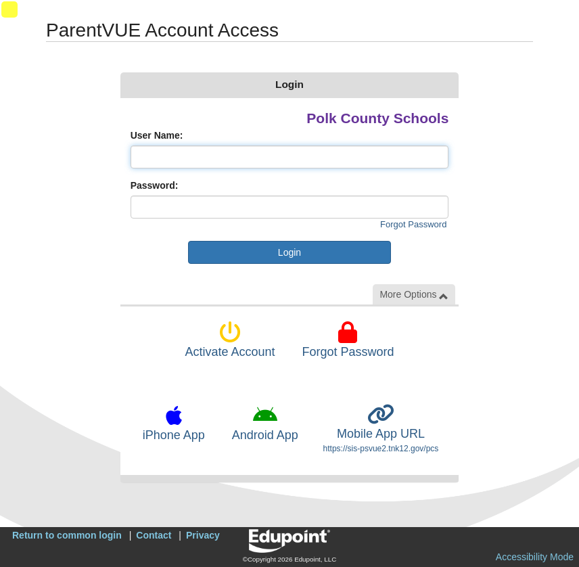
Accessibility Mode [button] (535, 556)
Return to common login (67, 535)
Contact (153, 535)
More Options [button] (413, 294)
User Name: (157, 135)
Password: (155, 185)
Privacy (203, 535)
